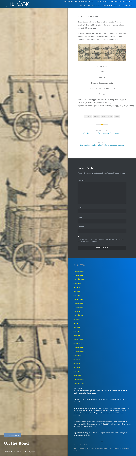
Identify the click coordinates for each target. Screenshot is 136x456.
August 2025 (77, 283)
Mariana (15, 452)
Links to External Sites (90, 5)
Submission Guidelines (121, 2)
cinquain (88, 116)
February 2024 (78, 339)
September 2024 (79, 315)
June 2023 (77, 363)
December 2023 (79, 347)
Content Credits (84, 445)
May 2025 (77, 291)
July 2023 (77, 359)
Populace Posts (12, 435)
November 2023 (79, 351)
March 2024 (77, 335)
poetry (117, 116)
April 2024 (77, 331)
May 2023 (77, 367)
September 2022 (79, 383)
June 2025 (77, 287)
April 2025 (77, 295)
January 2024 (78, 343)
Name (80, 207)
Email (80, 217)
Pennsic (96, 116)
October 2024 (78, 311)
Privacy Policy (110, 5)
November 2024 (79, 307)
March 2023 (77, 375)
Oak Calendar (125, 5)
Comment (82, 180)
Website (81, 227)
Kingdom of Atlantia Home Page (78, 2)
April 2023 (77, 371)
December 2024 (79, 303)
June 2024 (77, 323)
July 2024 (77, 319)
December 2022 (79, 379)
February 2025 (78, 299)
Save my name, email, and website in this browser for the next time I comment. (101, 240)
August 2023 (77, 355)
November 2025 (79, 275)
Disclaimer (76, 445)
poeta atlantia (107, 116)
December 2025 (79, 271)
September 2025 (79, 279)
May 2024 (77, 327)
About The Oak (102, 2)
